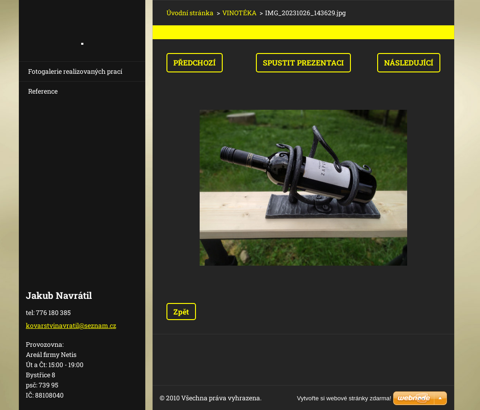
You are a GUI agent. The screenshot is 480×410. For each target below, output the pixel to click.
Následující (408, 62)
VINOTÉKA (239, 12)
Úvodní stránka (189, 12)
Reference (43, 91)
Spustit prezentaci (303, 62)
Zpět (181, 311)
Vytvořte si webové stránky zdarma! (344, 398)
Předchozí (194, 62)
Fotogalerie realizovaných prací (75, 71)
